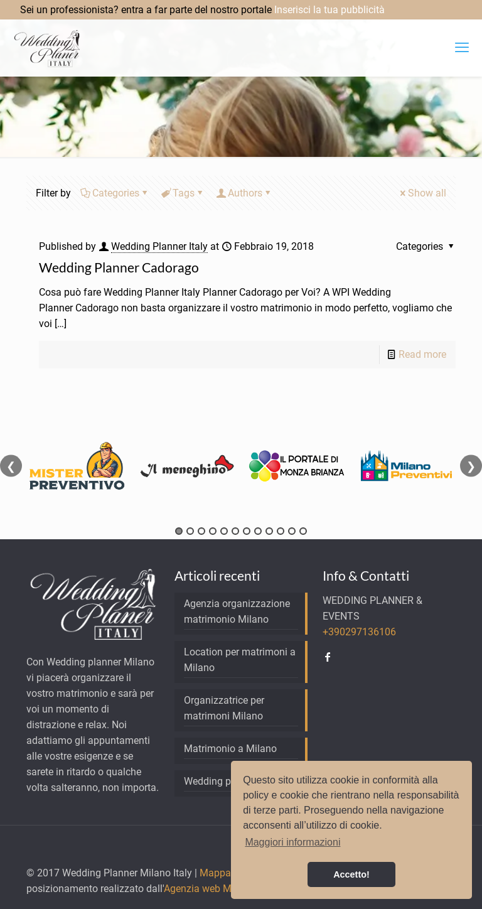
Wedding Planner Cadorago (119, 267)
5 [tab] (224, 531)
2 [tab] (190, 531)
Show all (422, 193)
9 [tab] (269, 531)
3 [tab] (201, 531)
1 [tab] (179, 531)
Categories (114, 193)
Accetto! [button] (351, 874)
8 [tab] (258, 531)
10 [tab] (280, 531)
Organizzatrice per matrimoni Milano (224, 708)
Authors (244, 193)
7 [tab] (246, 531)
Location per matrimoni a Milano (240, 660)
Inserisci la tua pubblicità (329, 10)
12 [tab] (303, 531)
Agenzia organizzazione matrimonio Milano (237, 611)
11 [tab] (292, 531)
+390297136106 (359, 632)
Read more (422, 354)
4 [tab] (213, 531)
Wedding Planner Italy (159, 246)
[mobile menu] (462, 47)
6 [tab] (235, 531)
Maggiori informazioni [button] (292, 842)
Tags (183, 193)
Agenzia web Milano (209, 889)
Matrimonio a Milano (230, 749)
